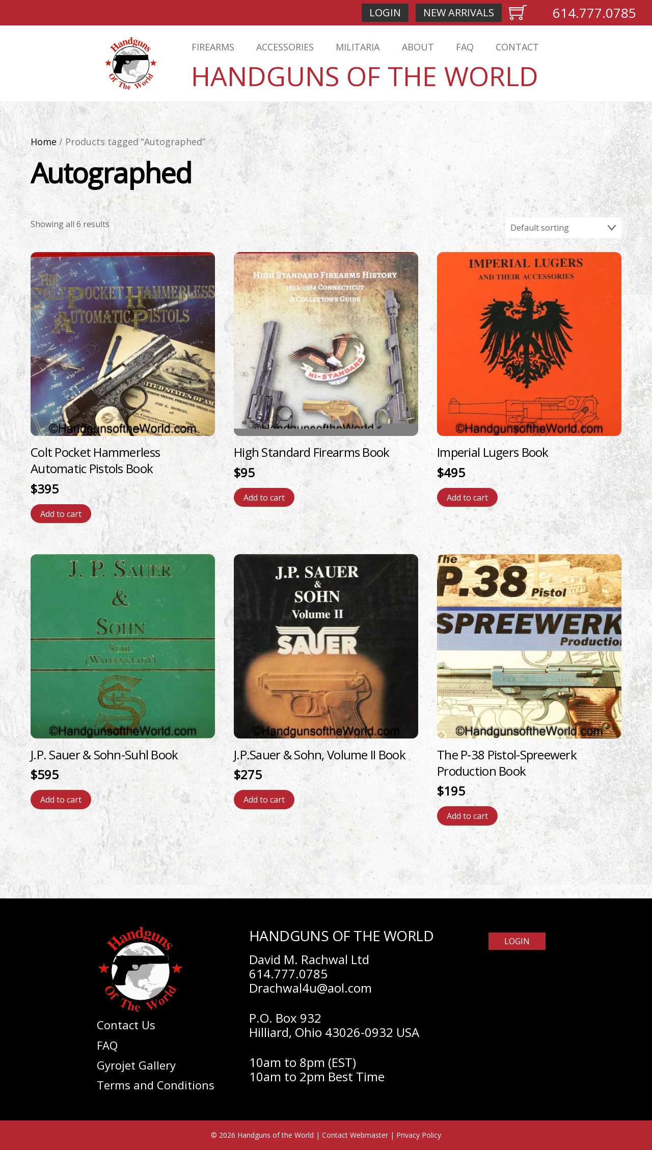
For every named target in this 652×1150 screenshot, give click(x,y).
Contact (517, 47)
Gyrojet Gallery (136, 1065)
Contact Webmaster (355, 1135)
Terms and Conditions (155, 1084)
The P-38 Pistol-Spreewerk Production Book (507, 762)
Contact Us (126, 1024)
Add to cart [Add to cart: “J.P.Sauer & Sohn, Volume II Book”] (264, 799)
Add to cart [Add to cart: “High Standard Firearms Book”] (264, 497)
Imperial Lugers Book (493, 452)
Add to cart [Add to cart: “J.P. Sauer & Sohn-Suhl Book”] (61, 799)
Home (44, 141)
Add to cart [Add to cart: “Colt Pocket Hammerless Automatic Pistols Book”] (61, 513)
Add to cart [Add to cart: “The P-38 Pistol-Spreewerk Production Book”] (467, 816)
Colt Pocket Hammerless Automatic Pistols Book (95, 460)
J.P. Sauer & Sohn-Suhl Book (104, 754)
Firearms (213, 47)
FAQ (465, 47)
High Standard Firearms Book (312, 452)
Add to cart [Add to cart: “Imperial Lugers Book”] (467, 497)
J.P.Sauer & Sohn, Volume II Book (319, 754)
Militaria (357, 47)
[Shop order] (563, 228)
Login (385, 12)
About (418, 47)
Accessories (285, 47)
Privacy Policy (418, 1135)
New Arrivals (458, 12)
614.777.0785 (594, 12)
